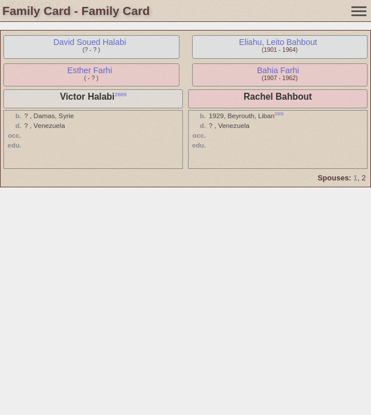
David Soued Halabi (89, 42)
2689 (120, 94)
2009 (279, 114)
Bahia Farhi (278, 70)
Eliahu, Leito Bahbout (278, 42)
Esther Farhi (89, 70)
